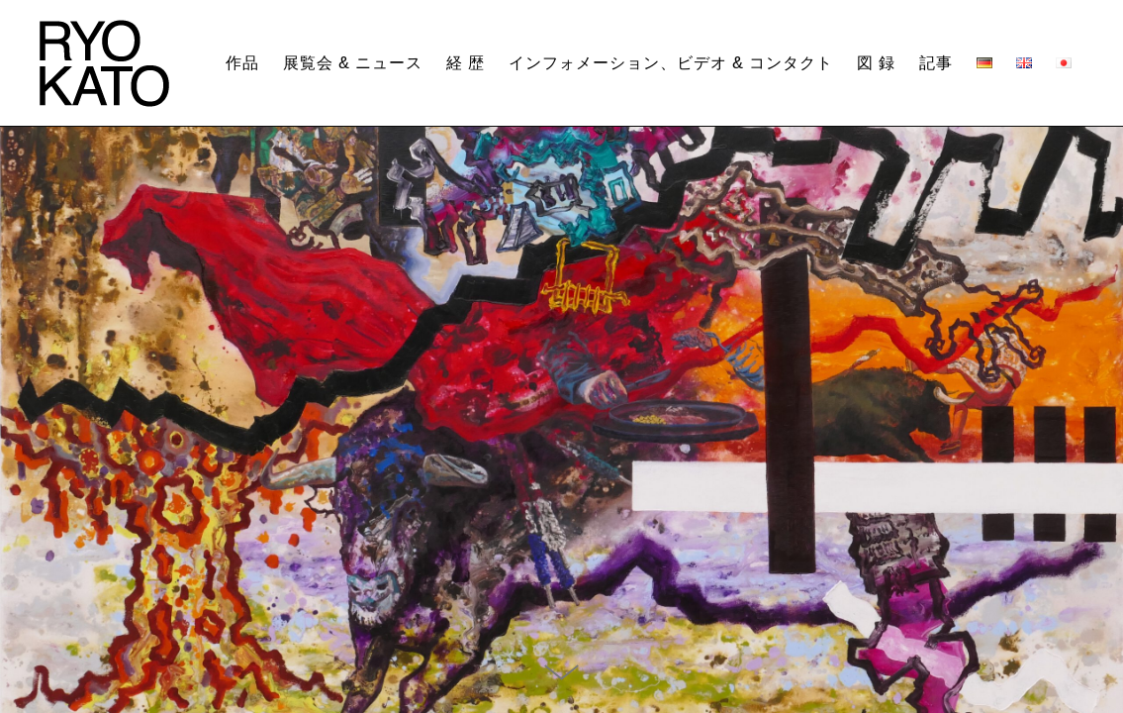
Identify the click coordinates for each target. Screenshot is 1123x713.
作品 (242, 62)
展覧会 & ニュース (352, 62)
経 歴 (465, 62)
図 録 (876, 62)
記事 (936, 62)
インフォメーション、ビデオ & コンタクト (671, 62)
